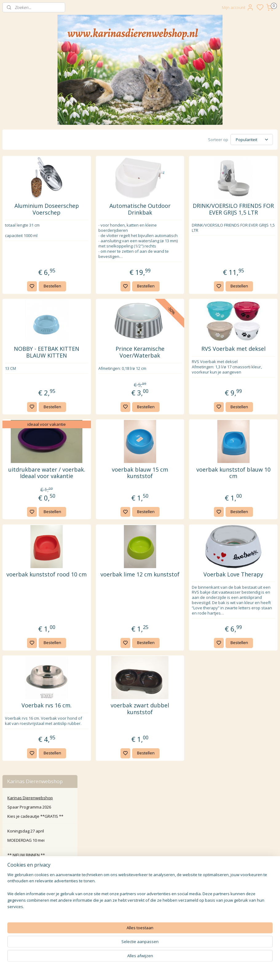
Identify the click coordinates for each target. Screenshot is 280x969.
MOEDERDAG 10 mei (26, 194)
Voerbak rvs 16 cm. (113, 753)
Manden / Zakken (28, 293)
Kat (10, 256)
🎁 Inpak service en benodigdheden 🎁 (25, 440)
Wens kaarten (20, 401)
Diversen (20, 340)
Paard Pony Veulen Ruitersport (36, 358)
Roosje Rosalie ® (23, 419)
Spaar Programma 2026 (29, 161)
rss (181, 957)
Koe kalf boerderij (24, 368)
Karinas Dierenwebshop (30, 152)
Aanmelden (111, 927)
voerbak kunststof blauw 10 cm (246, 491)
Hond (12, 349)
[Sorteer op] (226, 139)
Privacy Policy (139, 869)
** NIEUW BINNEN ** (26, 209)
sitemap (168, 957)
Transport (21, 331)
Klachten (139, 855)
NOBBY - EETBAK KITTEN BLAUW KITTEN (113, 368)
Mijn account (238, 7)
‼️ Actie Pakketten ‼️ (24, 218)
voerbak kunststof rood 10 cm (113, 603)
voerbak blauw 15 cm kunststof (180, 491)
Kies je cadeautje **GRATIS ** (35, 170)
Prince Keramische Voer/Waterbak (180, 364)
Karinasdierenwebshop (28, 604)
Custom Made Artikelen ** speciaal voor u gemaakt (40, 230)
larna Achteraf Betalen (141, 862)
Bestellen (119, 298)
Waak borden (20, 392)
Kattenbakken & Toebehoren (39, 312)
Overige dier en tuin (25, 377)
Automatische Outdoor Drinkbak (180, 210)
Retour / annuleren (140, 849)
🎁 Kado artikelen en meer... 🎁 (36, 429)
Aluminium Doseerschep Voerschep (113, 214)
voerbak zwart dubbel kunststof (180, 756)
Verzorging (22, 321)
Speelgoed (22, 275)
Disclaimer (139, 883)
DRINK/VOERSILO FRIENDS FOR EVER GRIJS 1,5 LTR (246, 214)
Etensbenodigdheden (32, 265)
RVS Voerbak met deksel (247, 364)
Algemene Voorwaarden (140, 876)
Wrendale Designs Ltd (27, 410)
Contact (140, 842)
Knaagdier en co (22, 247)
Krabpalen (22, 284)
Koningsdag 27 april (25, 185)
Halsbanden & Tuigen (32, 303)
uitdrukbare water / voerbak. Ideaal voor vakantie (113, 495)
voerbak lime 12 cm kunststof (180, 603)
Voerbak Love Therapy (247, 603)
